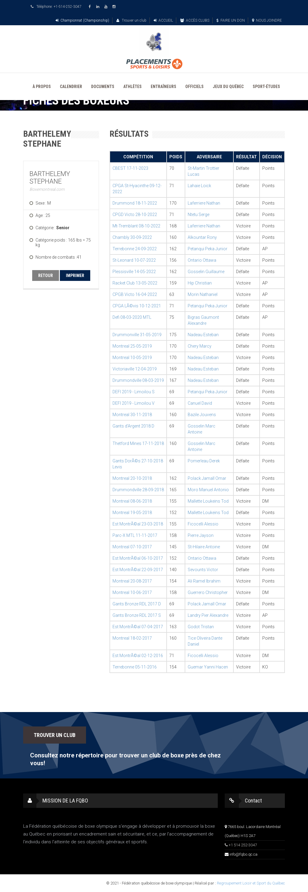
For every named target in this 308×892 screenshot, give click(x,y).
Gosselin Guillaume (206, 271)
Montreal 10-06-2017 (132, 592)
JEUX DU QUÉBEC (228, 86)
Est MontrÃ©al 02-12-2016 (137, 655)
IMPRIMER (75, 275)
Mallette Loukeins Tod (208, 501)
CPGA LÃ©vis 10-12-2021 (136, 305)
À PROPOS (41, 86)
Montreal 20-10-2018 (132, 478)
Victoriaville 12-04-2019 (134, 369)
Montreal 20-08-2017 (132, 581)
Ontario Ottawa (202, 260)
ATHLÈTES (132, 86)
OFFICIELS (194, 86)
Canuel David (200, 403)
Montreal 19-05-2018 (132, 512)
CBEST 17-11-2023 (130, 168)
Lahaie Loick (199, 185)
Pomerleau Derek (204, 460)
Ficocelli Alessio (203, 524)
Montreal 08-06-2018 (132, 501)
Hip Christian (200, 283)
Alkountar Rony (202, 237)
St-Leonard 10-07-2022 (134, 260)
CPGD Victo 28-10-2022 (134, 214)
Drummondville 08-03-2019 (138, 380)
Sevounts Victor (203, 569)
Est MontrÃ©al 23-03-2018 (137, 524)
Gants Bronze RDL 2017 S (136, 615)
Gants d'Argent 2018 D (133, 426)
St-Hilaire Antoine (204, 546)
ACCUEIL (163, 20)
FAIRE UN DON (231, 20)
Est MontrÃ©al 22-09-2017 (137, 569)
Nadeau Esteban (203, 334)
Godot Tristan (201, 626)
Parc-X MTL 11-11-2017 (134, 535)
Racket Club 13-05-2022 (134, 283)
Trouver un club (131, 20)
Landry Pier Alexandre (208, 615)
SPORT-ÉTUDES (266, 86)
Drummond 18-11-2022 (134, 203)
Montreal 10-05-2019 (132, 357)
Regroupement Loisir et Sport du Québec (251, 883)
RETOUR (45, 275)
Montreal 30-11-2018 (132, 414)
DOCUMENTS (102, 86)
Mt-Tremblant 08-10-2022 (136, 226)
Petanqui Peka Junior (207, 248)
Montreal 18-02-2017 (132, 638)
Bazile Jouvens (202, 414)
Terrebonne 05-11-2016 (134, 667)
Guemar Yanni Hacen (208, 667)
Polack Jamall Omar (207, 478)
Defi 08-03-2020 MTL (131, 317)
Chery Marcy (199, 346)
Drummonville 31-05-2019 (137, 334)
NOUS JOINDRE (267, 20)
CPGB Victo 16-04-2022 (134, 294)
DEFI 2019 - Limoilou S (133, 391)
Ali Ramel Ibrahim (204, 581)
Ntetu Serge (198, 214)
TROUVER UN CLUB (54, 735)
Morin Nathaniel (202, 294)
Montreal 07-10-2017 (132, 546)
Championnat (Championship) (82, 20)
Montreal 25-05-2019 (132, 346)
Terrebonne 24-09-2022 (134, 248)
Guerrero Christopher (208, 592)
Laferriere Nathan (204, 203)
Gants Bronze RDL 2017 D (136, 603)
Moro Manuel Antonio (208, 489)
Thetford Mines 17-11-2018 (138, 443)
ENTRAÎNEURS (163, 86)
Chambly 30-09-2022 (132, 237)
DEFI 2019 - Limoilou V (133, 403)
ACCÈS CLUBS (194, 20)
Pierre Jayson (201, 535)
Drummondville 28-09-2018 (138, 489)
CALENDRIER (71, 86)
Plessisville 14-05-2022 (134, 271)
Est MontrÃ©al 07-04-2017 (137, 626)
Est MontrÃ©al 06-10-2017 (137, 558)
